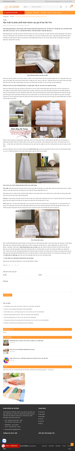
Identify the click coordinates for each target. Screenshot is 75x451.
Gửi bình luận (8, 295)
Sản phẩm (36, 12)
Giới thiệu (43, 12)
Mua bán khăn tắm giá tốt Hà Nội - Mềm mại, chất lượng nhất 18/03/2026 (21, 314)
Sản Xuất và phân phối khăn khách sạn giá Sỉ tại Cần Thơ (27, 22)
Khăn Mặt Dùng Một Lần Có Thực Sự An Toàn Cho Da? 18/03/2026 (20, 317)
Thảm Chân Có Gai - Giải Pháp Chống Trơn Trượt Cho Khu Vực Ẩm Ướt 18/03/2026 (24, 311)
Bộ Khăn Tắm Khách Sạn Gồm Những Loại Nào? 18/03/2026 (18, 323)
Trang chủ (29, 12)
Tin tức (49, 12)
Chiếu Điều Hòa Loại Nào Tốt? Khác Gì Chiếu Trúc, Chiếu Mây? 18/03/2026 (22, 306)
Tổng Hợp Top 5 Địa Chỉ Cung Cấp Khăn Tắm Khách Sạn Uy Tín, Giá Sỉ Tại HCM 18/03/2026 (26, 320)
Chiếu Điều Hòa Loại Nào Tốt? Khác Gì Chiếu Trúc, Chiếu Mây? (27, 340)
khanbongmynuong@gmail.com (54, 1)
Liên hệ (54, 12)
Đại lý (59, 12)
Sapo (4, 448)
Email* (40, 274)
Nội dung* (5, 281)
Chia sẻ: (5, 265)
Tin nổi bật (8, 337)
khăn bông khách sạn (22, 258)
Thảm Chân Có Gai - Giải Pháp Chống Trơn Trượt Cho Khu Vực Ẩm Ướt (29, 358)
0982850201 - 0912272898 (11, 424)
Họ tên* (5, 274)
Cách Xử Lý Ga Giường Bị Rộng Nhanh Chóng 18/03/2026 (18, 309)
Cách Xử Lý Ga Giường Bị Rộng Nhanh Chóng (22, 349)
